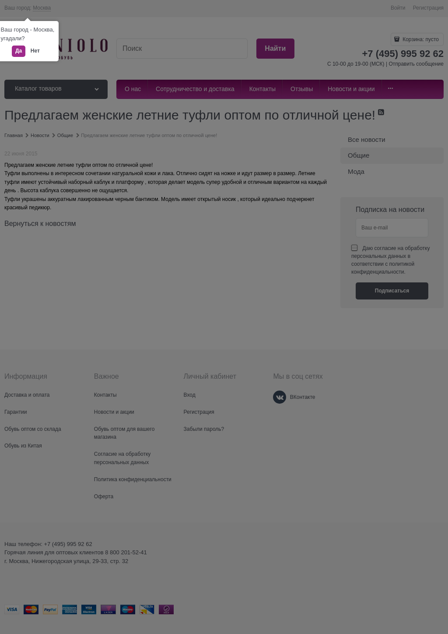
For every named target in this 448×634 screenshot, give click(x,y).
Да (18, 51)
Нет (35, 51)
